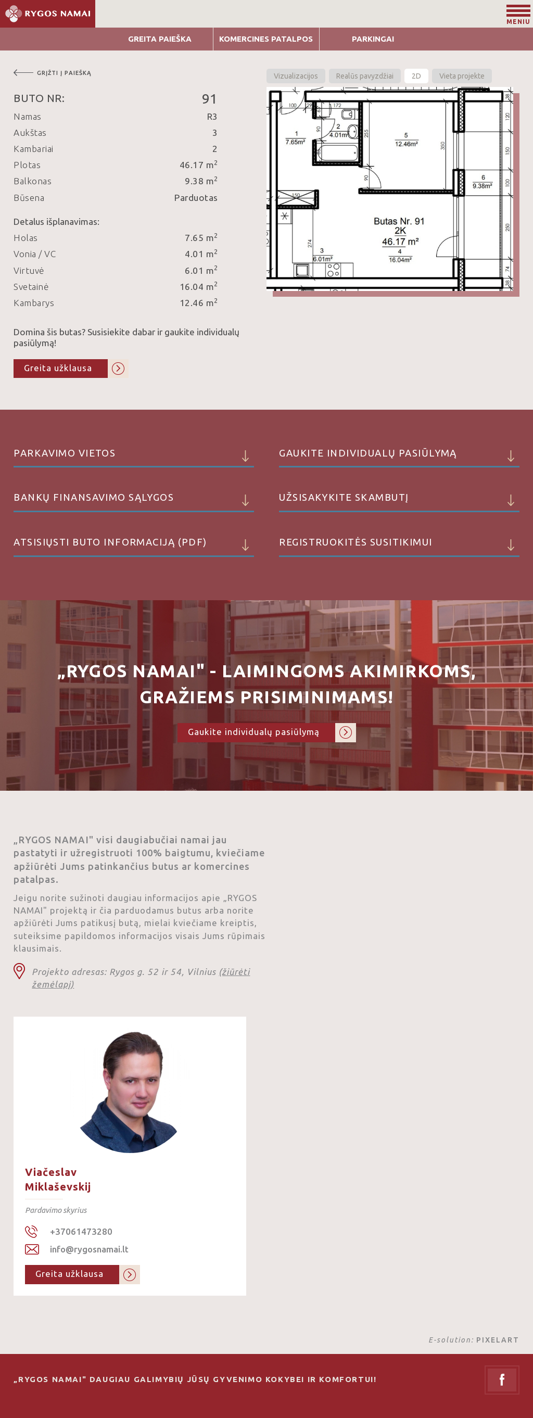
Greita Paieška (160, 38)
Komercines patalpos (266, 38)
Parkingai (373, 38)
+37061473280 (81, 1231)
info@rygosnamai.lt (89, 1249)
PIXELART (497, 1340)
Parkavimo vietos (133, 457)
